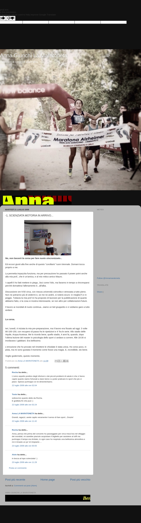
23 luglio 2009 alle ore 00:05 (24, 446)
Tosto (14, 394)
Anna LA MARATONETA (23, 413)
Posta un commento (18, 468)
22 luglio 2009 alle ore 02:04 (24, 385)
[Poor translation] (10, 18)
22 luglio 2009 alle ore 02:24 (24, 405)
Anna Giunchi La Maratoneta (33, 55)
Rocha (15, 372)
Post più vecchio (80, 479)
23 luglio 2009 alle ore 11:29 (24, 462)
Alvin (14, 455)
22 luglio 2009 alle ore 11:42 (24, 421)
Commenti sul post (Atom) (25, 486)
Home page (48, 479)
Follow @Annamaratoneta (108, 278)
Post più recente (15, 479)
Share (99, 292)
